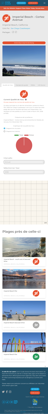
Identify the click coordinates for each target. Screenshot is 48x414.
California (23, 25)
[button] (44, 3)
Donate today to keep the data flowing (24, 42)
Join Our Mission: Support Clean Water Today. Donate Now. (24, 8)
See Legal (23, 411)
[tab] (7, 85)
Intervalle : (8, 158)
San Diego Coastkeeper (20, 28)
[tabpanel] (24, 131)
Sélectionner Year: (12, 168)
